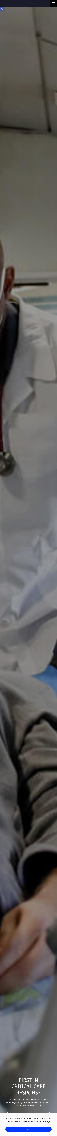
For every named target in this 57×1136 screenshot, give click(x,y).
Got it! (28, 1129)
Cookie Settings (42, 1121)
